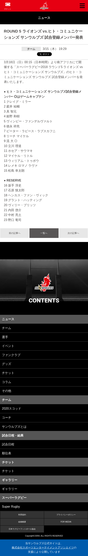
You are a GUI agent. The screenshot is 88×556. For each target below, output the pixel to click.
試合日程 (8, 444)
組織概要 (22, 522)
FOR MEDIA (66, 522)
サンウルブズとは (14, 426)
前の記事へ (14, 233)
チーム (6, 328)
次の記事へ (73, 233)
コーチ (6, 417)
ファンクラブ (11, 355)
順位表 (6, 453)
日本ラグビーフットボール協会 (22, 529)
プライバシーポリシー (66, 515)
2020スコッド (11, 408)
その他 (6, 390)
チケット (7, 9)
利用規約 (22, 515)
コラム (6, 382)
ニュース (44, 17)
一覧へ (43, 233)
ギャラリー (9, 488)
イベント (8, 346)
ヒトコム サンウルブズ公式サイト (44, 6)
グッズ (6, 363)
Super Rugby (11, 506)
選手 (5, 337)
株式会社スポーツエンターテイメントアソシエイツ (43, 547)
